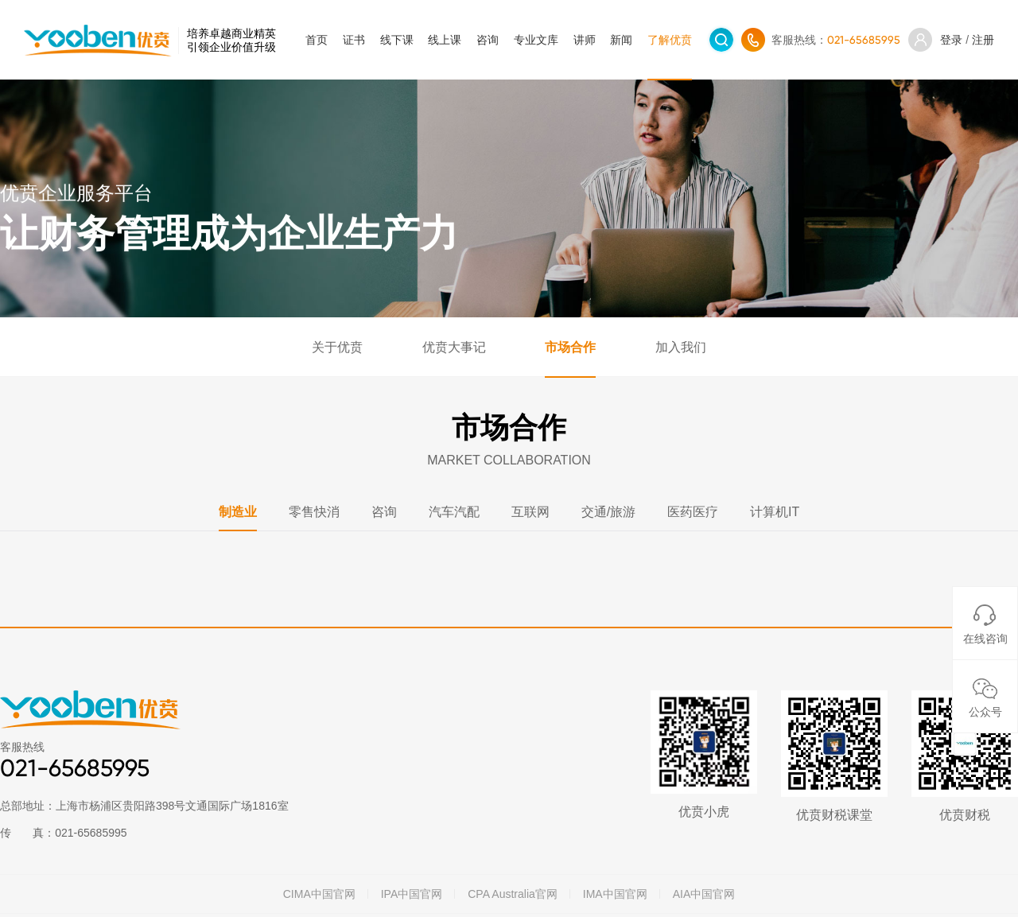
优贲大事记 (454, 347)
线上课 (444, 39)
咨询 (487, 39)
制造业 (238, 512)
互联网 (530, 512)
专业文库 (536, 39)
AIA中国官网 (704, 894)
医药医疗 (692, 512)
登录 (951, 39)
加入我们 (680, 347)
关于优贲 (337, 347)
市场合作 (570, 347)
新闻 (621, 39)
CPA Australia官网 (513, 894)
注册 (983, 39)
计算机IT (774, 512)
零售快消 (314, 512)
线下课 (397, 39)
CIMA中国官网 (319, 894)
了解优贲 (669, 39)
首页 (316, 39)
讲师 (584, 39)
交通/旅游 (608, 512)
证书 (354, 39)
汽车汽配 (454, 512)
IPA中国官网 (412, 894)
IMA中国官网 (615, 894)
